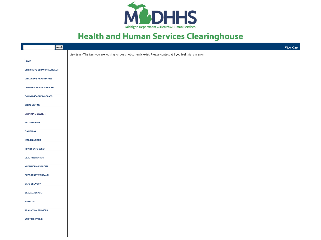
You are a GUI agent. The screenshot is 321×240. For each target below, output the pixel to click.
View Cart (291, 47)
